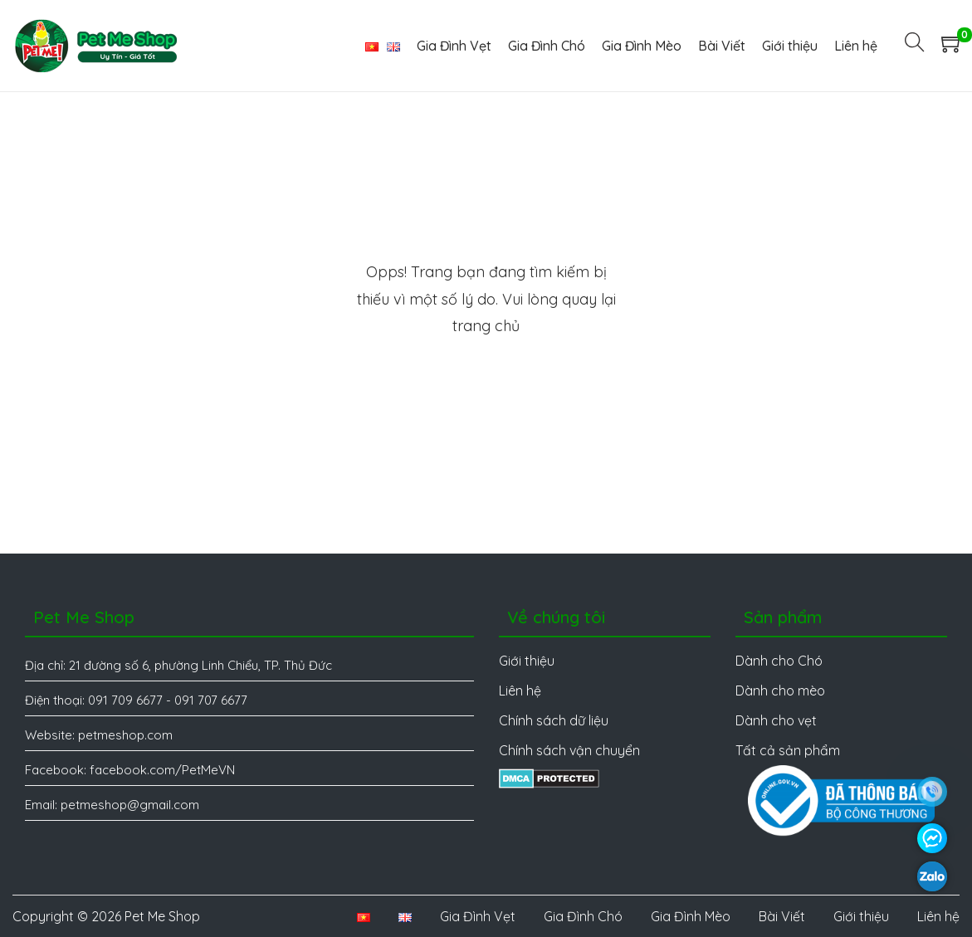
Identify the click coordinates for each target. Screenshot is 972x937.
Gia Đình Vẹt (477, 916)
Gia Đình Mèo (690, 916)
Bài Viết (782, 916)
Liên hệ (938, 916)
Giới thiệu (861, 916)
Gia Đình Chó (583, 916)
